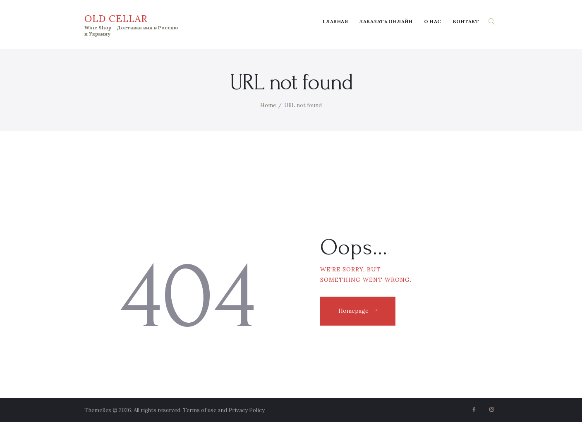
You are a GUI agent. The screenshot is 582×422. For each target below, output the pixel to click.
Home (268, 105)
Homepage (353, 310)
